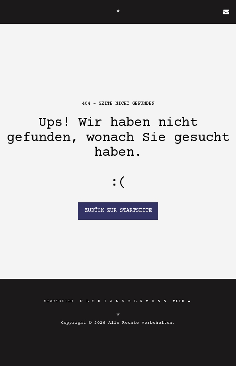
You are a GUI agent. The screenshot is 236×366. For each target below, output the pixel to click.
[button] (9, 11)
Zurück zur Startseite (118, 210)
